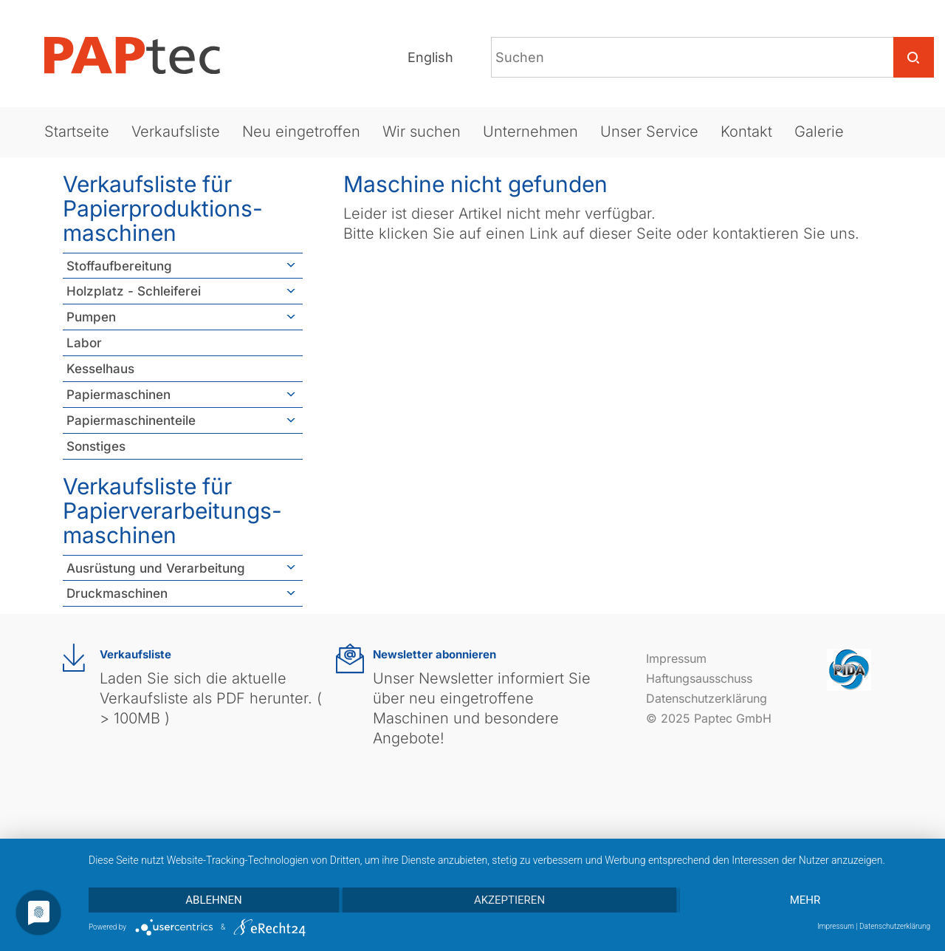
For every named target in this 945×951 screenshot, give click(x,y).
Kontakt (746, 131)
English (430, 57)
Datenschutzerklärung (706, 698)
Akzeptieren (509, 900)
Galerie (819, 131)
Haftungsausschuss (699, 678)
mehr (805, 900)
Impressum (676, 658)
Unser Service (649, 131)
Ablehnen (213, 900)
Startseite (76, 131)
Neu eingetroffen (301, 131)
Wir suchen (421, 131)
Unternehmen (530, 131)
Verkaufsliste (175, 131)
